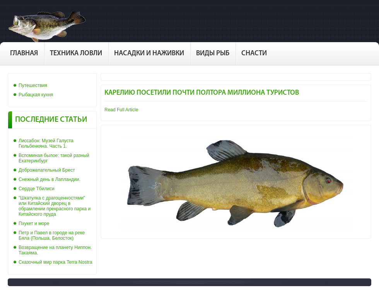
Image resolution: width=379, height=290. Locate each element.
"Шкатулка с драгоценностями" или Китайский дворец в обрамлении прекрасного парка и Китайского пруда (54, 206)
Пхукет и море (34, 223)
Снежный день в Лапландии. (49, 179)
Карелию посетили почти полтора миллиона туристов (201, 93)
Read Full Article (121, 110)
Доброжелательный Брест (47, 170)
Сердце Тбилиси (37, 188)
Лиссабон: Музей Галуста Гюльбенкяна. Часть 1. (46, 143)
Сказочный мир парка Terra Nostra (55, 262)
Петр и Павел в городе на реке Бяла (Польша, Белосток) (52, 235)
